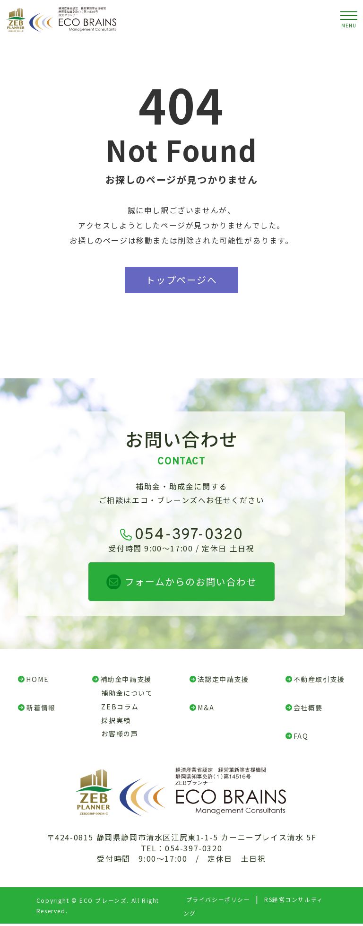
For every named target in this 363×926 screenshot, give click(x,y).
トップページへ (181, 280)
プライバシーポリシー (218, 902)
